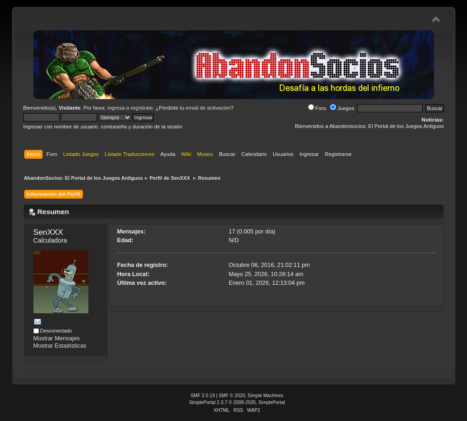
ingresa (116, 108)
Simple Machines (265, 395)
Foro (317, 108)
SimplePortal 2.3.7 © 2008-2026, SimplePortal (237, 402)
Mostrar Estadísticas (60, 345)
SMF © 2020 (232, 395)
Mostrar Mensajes (56, 338)
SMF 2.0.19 (202, 395)
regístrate (141, 108)
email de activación (208, 108)
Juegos (342, 108)
